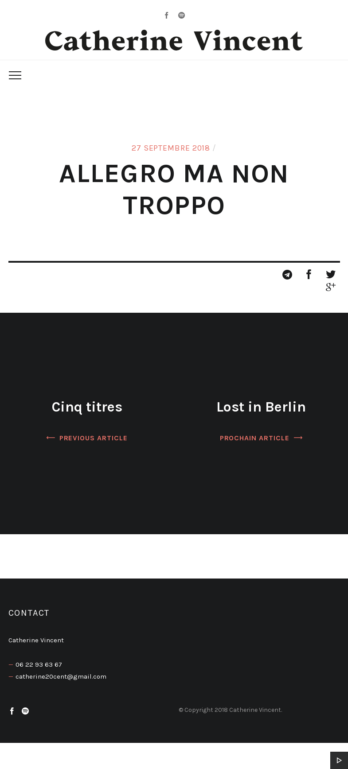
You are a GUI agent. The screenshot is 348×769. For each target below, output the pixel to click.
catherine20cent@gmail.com (61, 676)
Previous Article (93, 438)
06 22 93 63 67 (39, 664)
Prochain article (254, 438)
